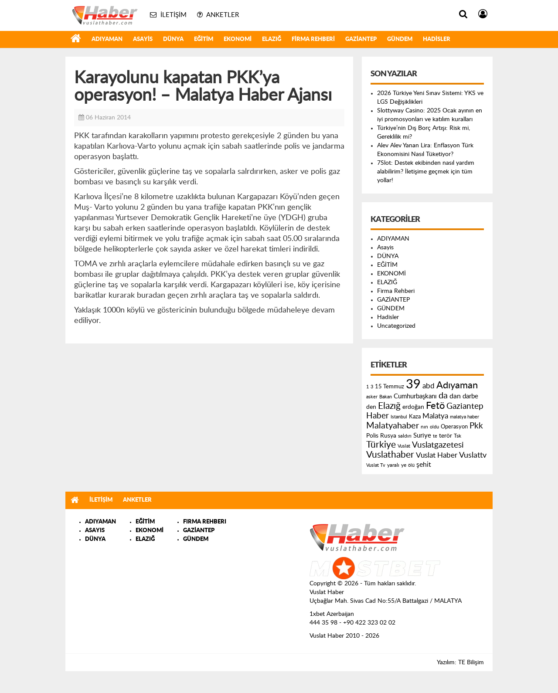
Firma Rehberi (313, 39)
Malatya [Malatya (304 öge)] (435, 416)
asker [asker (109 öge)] (372, 396)
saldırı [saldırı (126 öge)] (405, 436)
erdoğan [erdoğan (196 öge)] (413, 407)
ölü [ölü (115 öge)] (411, 465)
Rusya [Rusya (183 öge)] (388, 436)
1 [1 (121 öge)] (367, 386)
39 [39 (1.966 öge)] (413, 384)
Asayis (143, 39)
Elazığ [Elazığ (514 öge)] (389, 406)
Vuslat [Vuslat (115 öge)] (404, 446)
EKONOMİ (238, 39)
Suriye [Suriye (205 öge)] (422, 435)
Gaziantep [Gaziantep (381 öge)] (464, 406)
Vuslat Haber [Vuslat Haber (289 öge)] (436, 455)
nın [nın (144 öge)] (424, 426)
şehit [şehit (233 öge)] (423, 464)
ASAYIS (95, 530)
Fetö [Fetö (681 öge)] (435, 406)
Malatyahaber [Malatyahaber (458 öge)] (392, 425)
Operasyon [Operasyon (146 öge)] (454, 426)
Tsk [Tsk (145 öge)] (457, 435)
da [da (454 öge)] (443, 395)
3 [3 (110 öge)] (372, 386)
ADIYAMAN (107, 39)
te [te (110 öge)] (435, 436)
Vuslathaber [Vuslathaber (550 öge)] (390, 454)
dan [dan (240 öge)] (455, 396)
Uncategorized (396, 326)
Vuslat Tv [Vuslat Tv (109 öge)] (375, 465)
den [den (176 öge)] (371, 407)
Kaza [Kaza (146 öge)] (415, 416)
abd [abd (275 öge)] (428, 386)
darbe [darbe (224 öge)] (470, 396)
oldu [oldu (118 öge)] (434, 427)
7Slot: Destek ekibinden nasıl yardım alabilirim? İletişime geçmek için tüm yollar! (425, 171)
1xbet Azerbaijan (332, 614)
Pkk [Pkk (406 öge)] (476, 426)
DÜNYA (173, 39)
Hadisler (436, 39)
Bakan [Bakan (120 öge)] (385, 396)
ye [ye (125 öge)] (403, 465)
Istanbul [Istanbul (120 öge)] (399, 416)
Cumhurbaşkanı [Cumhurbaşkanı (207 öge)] (415, 396)
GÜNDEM (399, 39)
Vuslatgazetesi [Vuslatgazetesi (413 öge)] (438, 445)
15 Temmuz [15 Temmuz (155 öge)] (389, 387)
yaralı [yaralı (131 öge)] (393, 465)
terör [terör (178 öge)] (445, 436)
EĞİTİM (203, 39)
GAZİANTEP (361, 39)
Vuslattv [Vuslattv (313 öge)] (473, 455)
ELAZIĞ (271, 39)
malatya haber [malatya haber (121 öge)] (464, 416)
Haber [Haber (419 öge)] (377, 415)
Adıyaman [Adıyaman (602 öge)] (457, 385)
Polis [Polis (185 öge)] (372, 436)
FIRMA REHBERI (204, 522)
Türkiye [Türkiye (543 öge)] (381, 444)
